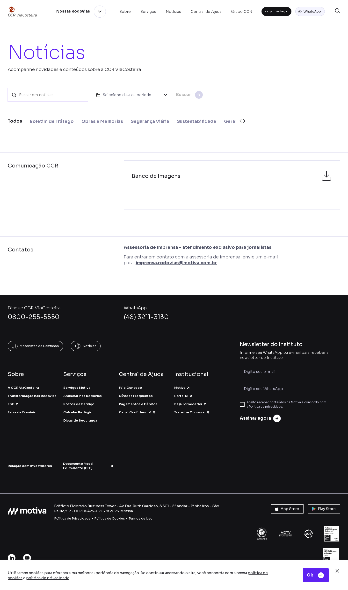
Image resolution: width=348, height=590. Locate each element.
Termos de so (140, 518)
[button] (310, 11)
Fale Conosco (130, 388)
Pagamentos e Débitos (138, 404)
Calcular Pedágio (77, 412)
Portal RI (183, 396)
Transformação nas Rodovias (32, 396)
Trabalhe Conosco (192, 412)
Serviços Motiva (76, 388)
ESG (13, 404)
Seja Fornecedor (190, 404)
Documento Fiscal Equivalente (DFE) (88, 466)
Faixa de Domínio (22, 412)
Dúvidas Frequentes (136, 396)
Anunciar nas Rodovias (82, 396)
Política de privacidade (265, 406)
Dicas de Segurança (80, 420)
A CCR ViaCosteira (23, 388)
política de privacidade (47, 578)
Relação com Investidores (30, 466)
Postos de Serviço (78, 404)
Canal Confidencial (137, 412)
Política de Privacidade (72, 518)
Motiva (182, 388)
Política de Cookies (109, 518)
